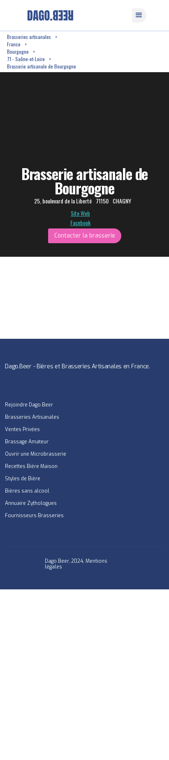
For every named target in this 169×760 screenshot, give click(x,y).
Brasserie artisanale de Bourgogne (41, 66)
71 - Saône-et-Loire (26, 58)
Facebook (80, 222)
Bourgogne (18, 51)
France (14, 44)
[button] (139, 15)
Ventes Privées (22, 429)
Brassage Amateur (27, 441)
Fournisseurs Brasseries (34, 515)
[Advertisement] (84, 673)
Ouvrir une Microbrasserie (35, 454)
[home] (48, 15)
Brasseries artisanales (29, 36)
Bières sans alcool (27, 491)
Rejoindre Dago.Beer (29, 405)
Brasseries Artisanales (32, 417)
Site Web (80, 213)
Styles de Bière (22, 478)
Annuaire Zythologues (31, 503)
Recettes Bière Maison (31, 466)
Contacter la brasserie (84, 236)
